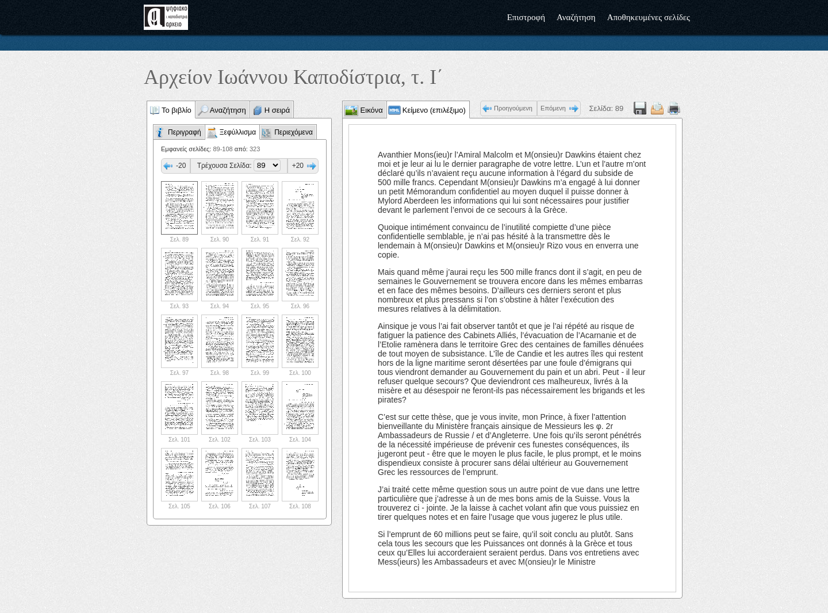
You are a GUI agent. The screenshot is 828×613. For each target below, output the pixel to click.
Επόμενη (553, 108)
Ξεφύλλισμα (238, 132)
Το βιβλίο (176, 110)
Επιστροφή (526, 17)
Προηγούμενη (513, 108)
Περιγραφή (184, 132)
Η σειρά (277, 110)
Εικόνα (370, 110)
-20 (181, 166)
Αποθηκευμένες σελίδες (648, 17)
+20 (298, 166)
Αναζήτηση (576, 17)
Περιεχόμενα (293, 132)
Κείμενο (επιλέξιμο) (434, 110)
